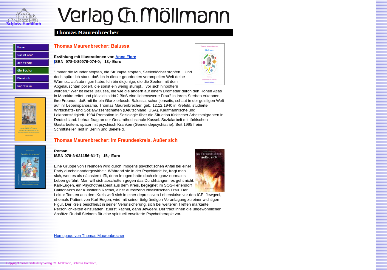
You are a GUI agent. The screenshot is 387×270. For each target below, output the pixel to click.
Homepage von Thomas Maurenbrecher (89, 235)
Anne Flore (125, 57)
